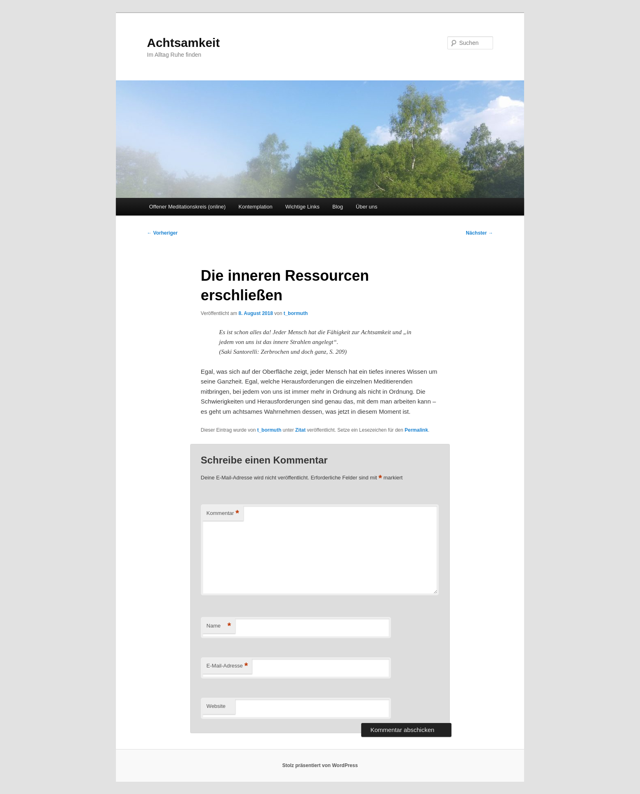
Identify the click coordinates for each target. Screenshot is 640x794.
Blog (337, 207)
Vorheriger (162, 233)
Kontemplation (255, 207)
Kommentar (223, 513)
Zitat (300, 430)
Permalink (416, 430)
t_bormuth (296, 313)
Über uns (367, 207)
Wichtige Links (302, 207)
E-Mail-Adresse (227, 666)
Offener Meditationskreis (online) (187, 207)
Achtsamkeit (183, 42)
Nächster (479, 233)
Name (219, 626)
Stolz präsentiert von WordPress (320, 765)
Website (216, 706)
